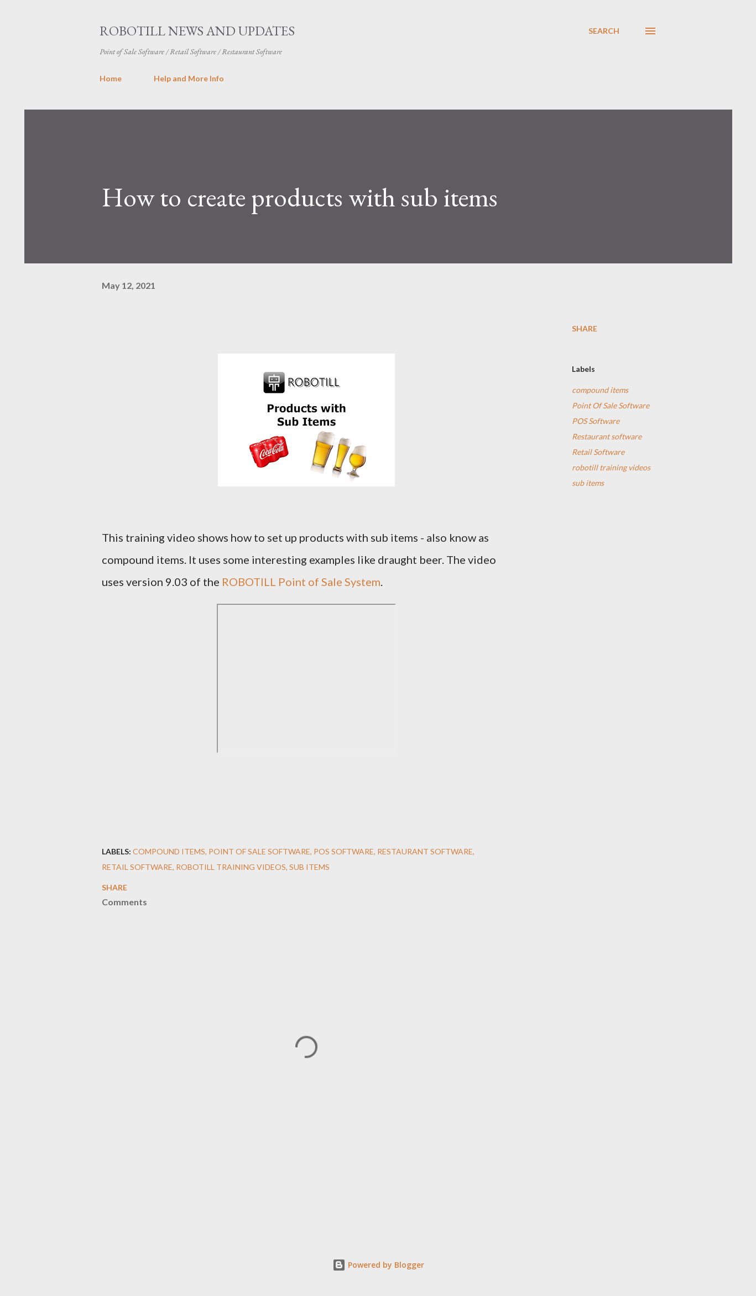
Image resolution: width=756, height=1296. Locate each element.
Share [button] (584, 328)
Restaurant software (607, 436)
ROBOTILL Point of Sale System (301, 581)
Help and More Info (189, 78)
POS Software (595, 421)
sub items (588, 483)
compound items (600, 390)
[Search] (603, 31)
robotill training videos (611, 467)
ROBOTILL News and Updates (197, 30)
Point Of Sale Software (610, 405)
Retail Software (598, 452)
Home (111, 78)
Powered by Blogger (378, 1264)
